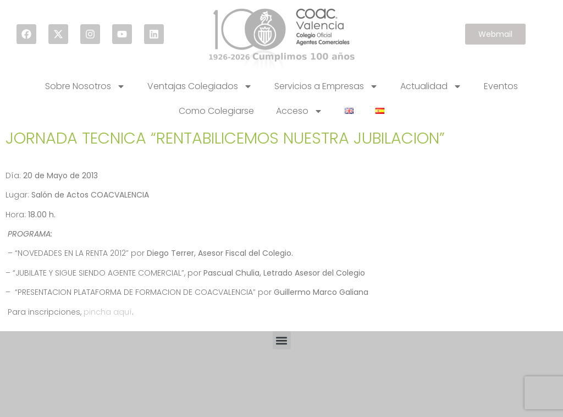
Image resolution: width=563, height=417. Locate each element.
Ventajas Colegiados (199, 86)
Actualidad (431, 86)
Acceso (299, 111)
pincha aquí (108, 311)
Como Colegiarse (216, 111)
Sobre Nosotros (85, 86)
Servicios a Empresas (326, 86)
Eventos (501, 86)
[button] (282, 340)
